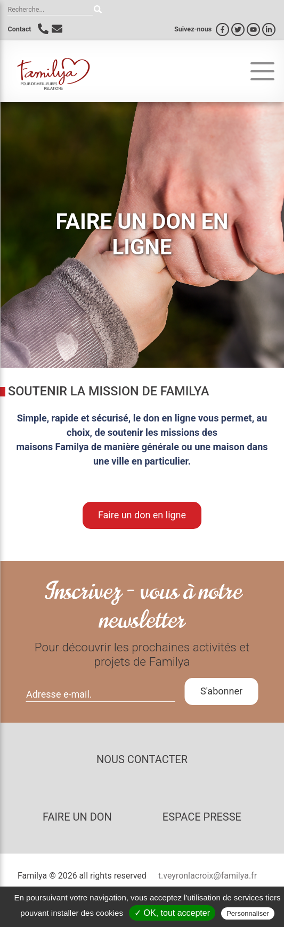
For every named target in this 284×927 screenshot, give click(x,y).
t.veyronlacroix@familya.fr (207, 876)
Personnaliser (247, 913)
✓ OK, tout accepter (172, 912)
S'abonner (221, 691)
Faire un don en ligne (142, 514)
